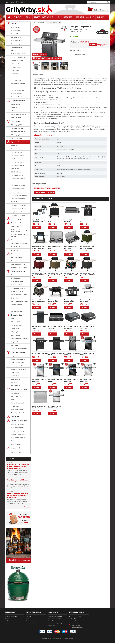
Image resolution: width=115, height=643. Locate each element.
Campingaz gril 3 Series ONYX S (39, 327)
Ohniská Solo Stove (16, 247)
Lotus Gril (14, 111)
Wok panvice (14, 382)
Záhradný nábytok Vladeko (55, 616)
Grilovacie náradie (17, 315)
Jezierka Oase (51, 625)
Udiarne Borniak (15, 30)
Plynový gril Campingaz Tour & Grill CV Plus (39, 220)
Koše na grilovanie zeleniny (19, 348)
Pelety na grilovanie (16, 138)
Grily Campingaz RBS (17, 175)
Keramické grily (16, 223)
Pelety (12, 399)
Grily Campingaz (16, 172)
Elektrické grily (16, 219)
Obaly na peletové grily (17, 441)
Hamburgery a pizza (17, 291)
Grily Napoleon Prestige (18, 155)
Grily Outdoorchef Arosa (18, 212)
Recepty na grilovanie (43, 17)
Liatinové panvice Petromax (19, 366)
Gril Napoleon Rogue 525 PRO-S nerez (87, 380)
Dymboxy (13, 50)
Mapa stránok (8, 623)
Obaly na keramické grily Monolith (18, 235)
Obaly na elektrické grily (18, 437)
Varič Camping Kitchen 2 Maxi (55, 247)
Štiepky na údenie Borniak (18, 90)
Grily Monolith (15, 226)
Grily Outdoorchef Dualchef (19, 208)
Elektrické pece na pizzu (18, 264)
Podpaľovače (15, 406)
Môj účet (7, 621)
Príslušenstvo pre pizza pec (19, 267)
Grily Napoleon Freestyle (18, 162)
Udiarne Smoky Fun (16, 93)
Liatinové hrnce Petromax (18, 369)
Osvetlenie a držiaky (17, 281)
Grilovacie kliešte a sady (18, 322)
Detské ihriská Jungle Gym (55, 618)
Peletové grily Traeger (17, 128)
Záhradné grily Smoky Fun (18, 114)
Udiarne (13, 23)
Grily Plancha (15, 168)
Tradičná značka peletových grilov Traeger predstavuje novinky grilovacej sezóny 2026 (18, 466)
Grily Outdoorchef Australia (19, 205)
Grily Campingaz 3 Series (18, 182)
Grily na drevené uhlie (18, 100)
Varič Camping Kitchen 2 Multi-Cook (71, 247)
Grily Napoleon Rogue (17, 152)
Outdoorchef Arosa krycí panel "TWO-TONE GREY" (87, 274)
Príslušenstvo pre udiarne (18, 54)
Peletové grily (15, 121)
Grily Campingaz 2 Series (18, 185)
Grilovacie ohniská (17, 240)
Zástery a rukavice (16, 275)
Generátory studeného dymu (19, 57)
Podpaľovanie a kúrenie (19, 389)
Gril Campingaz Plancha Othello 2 (55, 327)
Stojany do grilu (15, 328)
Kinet (71, 638)
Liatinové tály (15, 375)
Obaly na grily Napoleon (18, 434)
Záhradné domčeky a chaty (55, 623)
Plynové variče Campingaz (18, 198)
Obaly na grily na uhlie (17, 424)
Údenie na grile (15, 278)
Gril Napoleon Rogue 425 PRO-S (87, 353)
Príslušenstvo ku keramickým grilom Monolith (19, 230)
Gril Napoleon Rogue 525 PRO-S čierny (71, 380)
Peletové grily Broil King (18, 131)
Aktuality (11, 458)
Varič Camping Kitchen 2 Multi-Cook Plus (87, 300)
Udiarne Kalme (15, 34)
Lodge (13, 356)
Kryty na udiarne (16, 77)
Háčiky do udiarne (16, 63)
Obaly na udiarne (16, 444)
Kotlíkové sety (15, 250)
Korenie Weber (15, 298)
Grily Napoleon (15, 104)
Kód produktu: (74, 29)
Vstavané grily (15, 448)
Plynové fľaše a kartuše (17, 403)
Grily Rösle (14, 107)
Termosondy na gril (16, 325)
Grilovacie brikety (16, 396)
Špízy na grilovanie (16, 332)
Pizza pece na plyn (16, 257)
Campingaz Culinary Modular (19, 294)
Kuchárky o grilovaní (17, 285)
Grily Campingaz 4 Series (18, 178)
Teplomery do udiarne (17, 60)
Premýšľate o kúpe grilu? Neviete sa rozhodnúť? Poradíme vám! (17, 481)
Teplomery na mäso (17, 304)
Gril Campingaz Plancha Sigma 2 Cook (71, 327)
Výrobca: (72, 31)
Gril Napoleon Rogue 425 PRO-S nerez (39, 380)
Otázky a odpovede (64, 17)
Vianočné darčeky (17, 452)
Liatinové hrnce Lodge (17, 362)
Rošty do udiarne (16, 67)
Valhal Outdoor (15, 385)
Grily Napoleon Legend (18, 165)
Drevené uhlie (15, 393)
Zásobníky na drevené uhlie (19, 413)
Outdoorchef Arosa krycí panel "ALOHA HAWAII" (71, 274)
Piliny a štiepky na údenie (18, 83)
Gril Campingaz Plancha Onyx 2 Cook (87, 327)
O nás (28, 17)
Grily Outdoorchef (16, 117)
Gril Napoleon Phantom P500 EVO (55, 380)
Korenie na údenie (16, 80)
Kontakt (100, 17)
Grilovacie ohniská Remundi (19, 243)
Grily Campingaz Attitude (18, 192)
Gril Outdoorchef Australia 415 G (88, 220)
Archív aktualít (26, 507)
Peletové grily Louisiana (18, 135)
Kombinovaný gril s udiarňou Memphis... (70, 300)
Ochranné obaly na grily (19, 421)
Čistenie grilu (15, 417)
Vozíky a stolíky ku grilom (18, 288)
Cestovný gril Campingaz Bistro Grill (71, 220)
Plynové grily (15, 142)
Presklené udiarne (16, 47)
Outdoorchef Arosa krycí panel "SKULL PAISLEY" (39, 300)
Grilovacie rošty (15, 379)
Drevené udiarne (16, 37)
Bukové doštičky (15, 335)
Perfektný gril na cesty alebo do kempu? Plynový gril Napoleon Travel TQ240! (17, 495)
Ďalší (67, 66)
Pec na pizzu (15, 254)
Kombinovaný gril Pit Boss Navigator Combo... (55, 300)
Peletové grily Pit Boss (17, 125)
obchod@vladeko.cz (77, 627)
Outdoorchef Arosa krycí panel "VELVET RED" (39, 274)
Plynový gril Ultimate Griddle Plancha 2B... (38, 247)
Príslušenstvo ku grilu (18, 271)
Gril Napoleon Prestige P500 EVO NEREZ (55, 407)
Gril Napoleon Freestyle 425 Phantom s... (56, 353)
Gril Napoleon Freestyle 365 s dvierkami (72, 353)
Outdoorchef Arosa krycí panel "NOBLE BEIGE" (55, 274)
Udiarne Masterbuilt (16, 97)
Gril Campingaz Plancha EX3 (40, 353)
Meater (13, 318)
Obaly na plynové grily (17, 427)
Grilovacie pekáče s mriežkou (19, 338)
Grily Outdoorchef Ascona (18, 215)
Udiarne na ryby (15, 44)
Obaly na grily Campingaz (18, 431)
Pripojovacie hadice (17, 409)
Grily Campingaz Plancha (18, 188)
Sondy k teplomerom (17, 308)
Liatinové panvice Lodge (18, 359)
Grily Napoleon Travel (17, 158)
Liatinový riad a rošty (18, 352)
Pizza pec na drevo (16, 261)
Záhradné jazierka (52, 621)
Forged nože (14, 342)
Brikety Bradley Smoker (18, 87)
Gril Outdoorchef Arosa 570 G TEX (56, 220)
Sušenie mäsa (15, 73)
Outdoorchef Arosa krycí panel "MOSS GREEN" (87, 247)
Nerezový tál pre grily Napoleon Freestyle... (38, 407)
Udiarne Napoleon (16, 40)
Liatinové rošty (15, 372)
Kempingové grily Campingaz (19, 195)
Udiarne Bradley (15, 27)
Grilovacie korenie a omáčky (19, 301)
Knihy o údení (15, 70)
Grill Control (14, 345)
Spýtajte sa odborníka (78, 54)
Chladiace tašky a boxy (17, 311)
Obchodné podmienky (85, 17)
